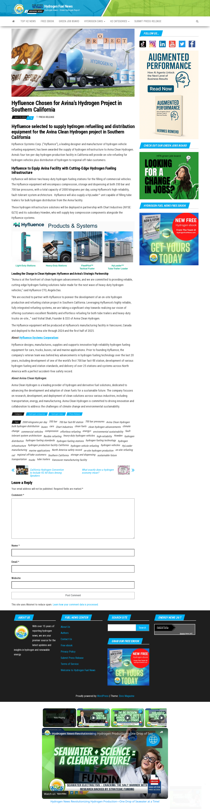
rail (13, 455)
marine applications (39, 450)
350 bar (53, 421)
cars (51, 426)
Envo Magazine (126, 696)
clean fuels (80, 426)
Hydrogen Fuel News (58, 6)
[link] (47, 733)
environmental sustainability (108, 431)
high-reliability (104, 436)
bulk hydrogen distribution (25, 426)
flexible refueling (52, 436)
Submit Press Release (72, 657)
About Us (65, 626)
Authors (65, 632)
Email (15, 561)
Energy (182, 633)
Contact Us (66, 639)
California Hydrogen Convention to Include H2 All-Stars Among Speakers (47, 472)
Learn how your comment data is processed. (75, 604)
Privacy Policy (68, 651)
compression (51, 431)
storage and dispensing (83, 454)
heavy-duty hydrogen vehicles (79, 435)
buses (44, 426)
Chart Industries (64, 426)
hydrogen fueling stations (70, 441)
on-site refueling (124, 449)
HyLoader (127, 445)
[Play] (127, 717)
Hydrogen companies (37, 414)
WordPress (103, 696)
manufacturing (19, 449)
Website (16, 578)
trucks (32, 459)
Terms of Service (70, 664)
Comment (17, 495)
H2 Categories (119, 21)
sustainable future (107, 455)
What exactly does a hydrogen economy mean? (98, 471)
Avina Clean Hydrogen (118, 422)
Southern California (58, 455)
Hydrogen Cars (94, 21)
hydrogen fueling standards (40, 440)
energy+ (87, 431)
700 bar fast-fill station (71, 422)
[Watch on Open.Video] (55, 794)
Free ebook (47, 21)
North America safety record (67, 449)
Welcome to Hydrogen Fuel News (78, 670)
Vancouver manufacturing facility (69, 459)
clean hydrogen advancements (104, 426)
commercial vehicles (32, 431)
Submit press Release (147, 21)
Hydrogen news (57, 414)
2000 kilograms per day (34, 422)
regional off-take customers (31, 454)
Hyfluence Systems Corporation (38, 337)
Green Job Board (69, 21)
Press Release (46, 117)
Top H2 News (28, 21)
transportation (19, 459)
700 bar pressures (94, 421)
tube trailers (43, 459)
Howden (118, 435)
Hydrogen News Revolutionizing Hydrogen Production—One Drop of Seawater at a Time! (104, 733)
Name (15, 545)
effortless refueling (70, 431)
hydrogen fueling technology (101, 440)
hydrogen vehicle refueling (85, 445)
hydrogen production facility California (48, 445)
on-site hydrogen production (98, 450)
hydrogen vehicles (110, 445)
